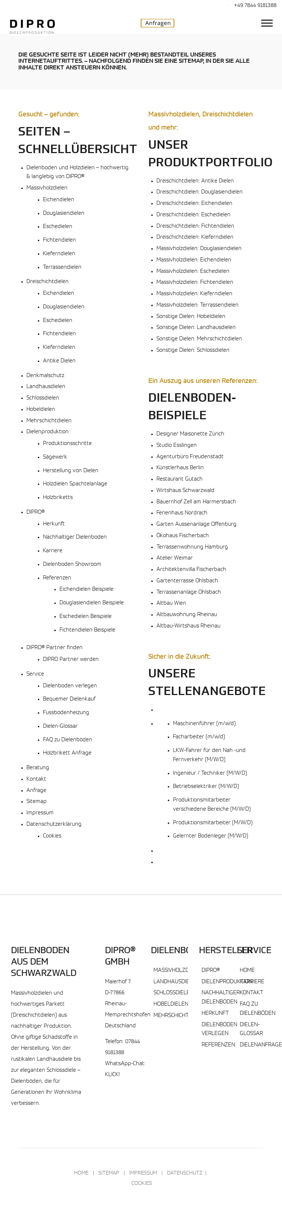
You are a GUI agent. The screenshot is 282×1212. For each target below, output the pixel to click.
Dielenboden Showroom (72, 564)
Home (247, 970)
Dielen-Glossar (60, 726)
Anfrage (36, 790)
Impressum (40, 813)
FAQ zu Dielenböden (67, 740)
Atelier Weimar (174, 558)
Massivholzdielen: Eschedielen (192, 271)
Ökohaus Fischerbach (182, 536)
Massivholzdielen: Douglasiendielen (199, 249)
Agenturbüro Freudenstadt (190, 457)
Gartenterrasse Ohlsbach (187, 581)
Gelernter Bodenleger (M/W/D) (210, 836)
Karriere (52, 551)
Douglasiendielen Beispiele (91, 603)
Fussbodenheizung (66, 713)
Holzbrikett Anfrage (67, 753)
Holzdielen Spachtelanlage (75, 484)
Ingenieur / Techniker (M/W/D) (210, 773)
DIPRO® (35, 512)
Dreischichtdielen (47, 282)
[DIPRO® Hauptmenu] (267, 22)
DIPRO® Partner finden (54, 648)
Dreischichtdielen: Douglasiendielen (199, 192)
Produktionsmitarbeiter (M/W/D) (213, 823)
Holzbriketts (58, 497)
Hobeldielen (40, 409)
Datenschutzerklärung (54, 824)
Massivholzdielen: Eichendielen (193, 260)
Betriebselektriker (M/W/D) (206, 786)
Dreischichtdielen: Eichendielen (194, 203)
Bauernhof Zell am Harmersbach (196, 502)
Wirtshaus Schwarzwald (185, 490)
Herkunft (54, 524)
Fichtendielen (59, 240)
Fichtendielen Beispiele (87, 630)
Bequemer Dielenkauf (69, 699)
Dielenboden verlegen (70, 686)
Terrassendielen (62, 267)
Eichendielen (58, 200)
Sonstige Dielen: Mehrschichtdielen (199, 339)
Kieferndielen (59, 254)
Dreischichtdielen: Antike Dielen (195, 181)
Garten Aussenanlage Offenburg (196, 524)
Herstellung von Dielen (70, 471)
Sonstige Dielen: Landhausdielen (196, 327)
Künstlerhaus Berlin (180, 468)
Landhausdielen (45, 387)
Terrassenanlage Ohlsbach (188, 592)
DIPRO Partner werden (71, 659)
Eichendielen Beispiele (86, 589)
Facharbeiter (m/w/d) (199, 737)
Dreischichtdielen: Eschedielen (193, 215)
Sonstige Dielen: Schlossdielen (192, 350)
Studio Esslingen (176, 445)
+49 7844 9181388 (255, 5)
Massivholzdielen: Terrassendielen (197, 305)
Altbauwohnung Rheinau (186, 615)
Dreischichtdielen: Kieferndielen (195, 237)
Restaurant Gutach (179, 479)
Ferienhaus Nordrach (181, 513)
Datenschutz (184, 1173)
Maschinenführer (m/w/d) (204, 724)
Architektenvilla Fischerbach (191, 569)
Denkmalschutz (45, 376)
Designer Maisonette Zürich (190, 434)
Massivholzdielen (47, 188)
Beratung (37, 768)
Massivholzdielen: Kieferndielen (194, 294)
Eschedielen (57, 226)
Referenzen (57, 578)
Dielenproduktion (47, 432)
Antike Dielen (59, 361)
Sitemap (36, 801)
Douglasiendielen (63, 213)
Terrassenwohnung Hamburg (192, 547)
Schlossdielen (42, 398)
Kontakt (36, 779)
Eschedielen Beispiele (85, 616)
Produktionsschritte (67, 443)
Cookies (52, 836)
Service (35, 674)
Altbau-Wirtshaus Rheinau (188, 626)
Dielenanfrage (261, 1045)
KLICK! (112, 1075)
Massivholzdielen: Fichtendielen (194, 282)
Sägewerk (55, 457)
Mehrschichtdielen (49, 421)
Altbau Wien (171, 603)
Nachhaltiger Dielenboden (75, 537)
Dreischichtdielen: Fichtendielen (195, 226)
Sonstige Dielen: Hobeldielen (190, 316)
